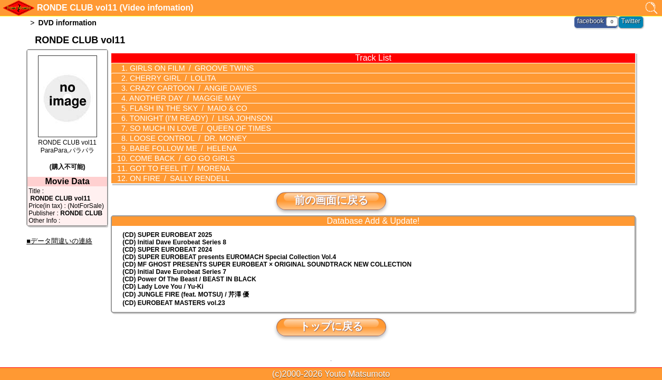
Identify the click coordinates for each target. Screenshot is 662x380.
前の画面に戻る (331, 200)
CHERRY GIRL (170, 78)
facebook (592, 21)
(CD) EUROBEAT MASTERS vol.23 (173, 303)
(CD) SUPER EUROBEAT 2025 (167, 235)
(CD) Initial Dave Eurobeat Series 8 (174, 242)
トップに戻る (331, 326)
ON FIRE (177, 178)
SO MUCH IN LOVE (197, 128)
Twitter (631, 21)
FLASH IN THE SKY (185, 108)
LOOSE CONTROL (185, 138)
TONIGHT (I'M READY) (198, 118)
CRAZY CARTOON (190, 88)
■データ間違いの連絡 (59, 241)
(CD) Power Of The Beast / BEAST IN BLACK (189, 279)
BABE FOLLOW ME (180, 148)
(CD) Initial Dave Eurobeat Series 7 (174, 272)
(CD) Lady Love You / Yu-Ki (162, 286)
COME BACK (179, 158)
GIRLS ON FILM (189, 68)
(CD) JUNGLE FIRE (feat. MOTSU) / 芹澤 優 (185, 294)
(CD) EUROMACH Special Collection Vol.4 (229, 257)
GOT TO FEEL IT (177, 168)
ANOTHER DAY (182, 98)
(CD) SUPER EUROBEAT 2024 (167, 249)
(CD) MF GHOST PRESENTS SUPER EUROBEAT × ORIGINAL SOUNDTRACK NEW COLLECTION (266, 264)
